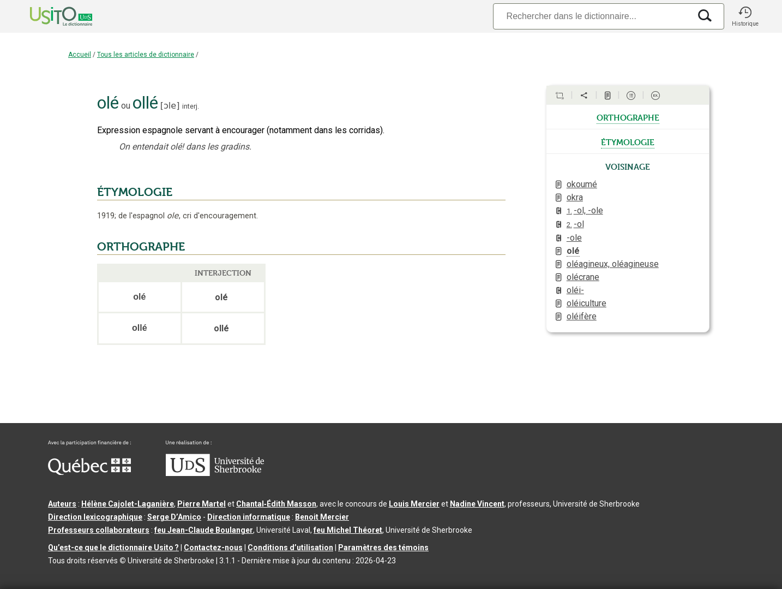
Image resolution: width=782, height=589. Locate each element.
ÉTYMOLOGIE (134, 192)
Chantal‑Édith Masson (276, 503)
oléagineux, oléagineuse (613, 264)
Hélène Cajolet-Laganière (127, 503)
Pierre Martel (201, 503)
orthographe (628, 116)
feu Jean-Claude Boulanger (203, 530)
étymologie (627, 141)
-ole (574, 238)
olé (573, 251)
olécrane (583, 277)
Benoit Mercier (322, 517)
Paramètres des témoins (383, 547)
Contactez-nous (213, 547)
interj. (190, 106)
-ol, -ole (585, 210)
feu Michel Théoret (348, 530)
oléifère (582, 316)
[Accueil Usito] (49, 16)
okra (575, 197)
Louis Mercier (414, 503)
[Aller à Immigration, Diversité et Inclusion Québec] (89, 472)
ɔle (170, 105)
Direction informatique (248, 517)
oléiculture (586, 303)
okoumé (582, 184)
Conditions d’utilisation (290, 547)
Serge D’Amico (174, 517)
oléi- (575, 290)
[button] (745, 16)
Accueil (79, 54)
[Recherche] (591, 16)
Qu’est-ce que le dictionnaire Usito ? (113, 547)
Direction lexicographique (95, 517)
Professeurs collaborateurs (98, 530)
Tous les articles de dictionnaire (145, 54)
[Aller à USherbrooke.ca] (215, 473)
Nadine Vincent (477, 503)
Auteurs (62, 503)
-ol (575, 224)
